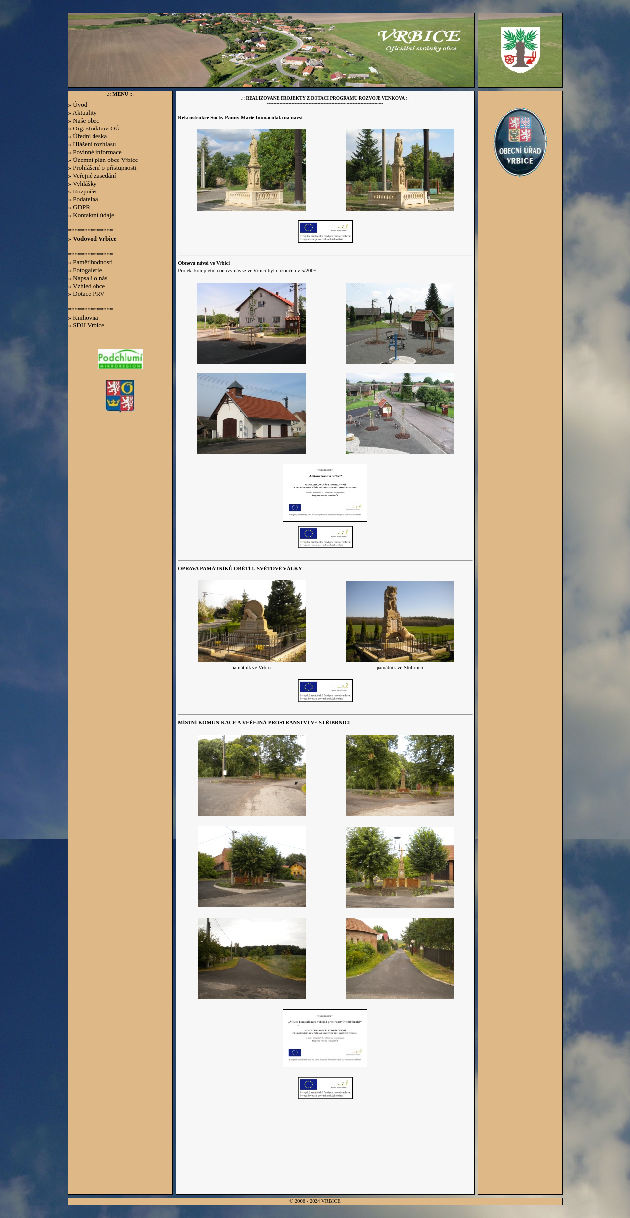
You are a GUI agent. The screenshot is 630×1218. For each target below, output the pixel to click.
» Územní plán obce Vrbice (103, 159)
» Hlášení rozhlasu (92, 144)
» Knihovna (83, 317)
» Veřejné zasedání (92, 175)
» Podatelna (83, 199)
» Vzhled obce (86, 285)
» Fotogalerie (85, 270)
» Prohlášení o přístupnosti (102, 167)
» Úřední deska (87, 136)
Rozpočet (85, 191)
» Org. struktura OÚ (94, 128)
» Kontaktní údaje (91, 215)
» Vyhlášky (82, 183)
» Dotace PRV (86, 293)
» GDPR (79, 207)
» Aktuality (82, 112)
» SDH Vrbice (86, 325)
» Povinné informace (95, 152)
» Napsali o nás (88, 278)
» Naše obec (84, 120)
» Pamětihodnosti (90, 262)
